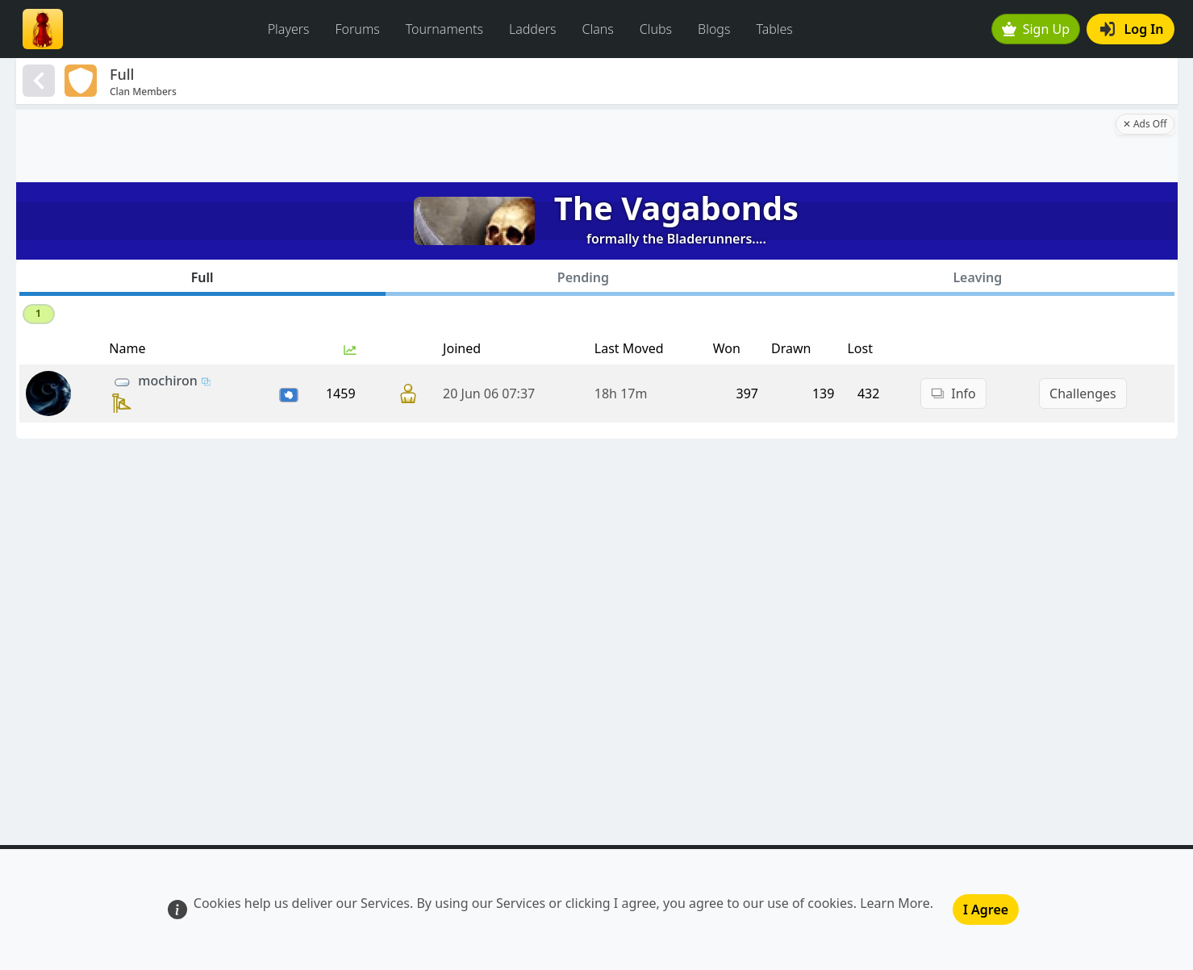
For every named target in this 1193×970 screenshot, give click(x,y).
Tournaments (444, 29)
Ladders (533, 29)
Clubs (656, 29)
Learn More (895, 903)
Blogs (714, 29)
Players (289, 29)
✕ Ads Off (1145, 124)
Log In (1132, 29)
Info (953, 393)
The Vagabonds (676, 207)
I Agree (985, 909)
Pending (583, 277)
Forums (358, 29)
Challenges (1082, 393)
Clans (598, 29)
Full (202, 277)
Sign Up (1036, 29)
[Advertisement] (564, 146)
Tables (774, 29)
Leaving (977, 277)
